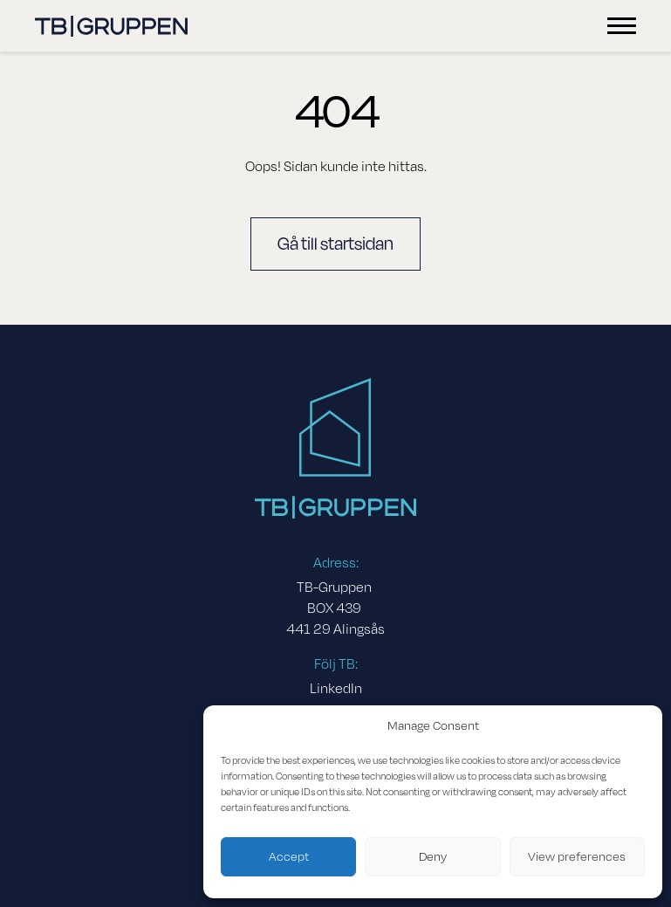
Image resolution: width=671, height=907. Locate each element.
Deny (433, 857)
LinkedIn (336, 688)
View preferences (577, 857)
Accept (289, 857)
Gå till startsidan (335, 244)
